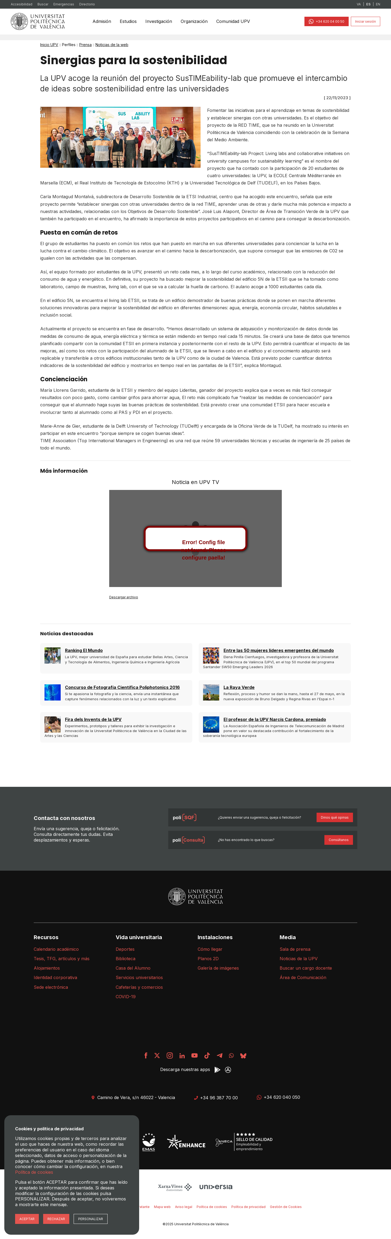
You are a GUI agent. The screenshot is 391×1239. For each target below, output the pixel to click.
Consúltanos (339, 840)
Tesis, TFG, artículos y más (62, 958)
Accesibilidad (21, 4)
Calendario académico (56, 949)
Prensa (85, 44)
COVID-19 (126, 996)
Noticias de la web (111, 44)
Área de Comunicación (303, 977)
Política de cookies (212, 1207)
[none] (102, 22)
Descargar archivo (123, 597)
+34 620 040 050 (278, 1097)
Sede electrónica (51, 987)
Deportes (125, 949)
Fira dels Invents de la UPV (93, 719)
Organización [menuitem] (194, 21)
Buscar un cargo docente (306, 968)
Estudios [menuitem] (129, 21)
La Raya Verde (239, 687)
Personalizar (90, 1219)
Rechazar (56, 1219)
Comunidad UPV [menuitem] (234, 21)
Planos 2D (208, 958)
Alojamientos (47, 968)
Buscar (42, 4)
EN (378, 4)
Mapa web (162, 1207)
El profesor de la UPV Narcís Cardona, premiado (275, 719)
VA (359, 4)
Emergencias (63, 4)
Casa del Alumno (133, 968)
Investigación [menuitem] (159, 21)
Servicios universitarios (139, 977)
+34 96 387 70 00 (216, 1097)
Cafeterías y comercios (139, 987)
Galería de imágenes (218, 968)
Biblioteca (125, 958)
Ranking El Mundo (84, 650)
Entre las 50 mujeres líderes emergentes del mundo (279, 650)
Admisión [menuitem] (102, 21)
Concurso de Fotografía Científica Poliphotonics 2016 (122, 687)
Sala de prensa (295, 949)
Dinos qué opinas (335, 817)
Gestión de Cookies (286, 1207)
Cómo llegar (210, 949)
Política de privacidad (248, 1207)
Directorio (87, 4)
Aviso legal (183, 1207)
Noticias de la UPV (299, 958)
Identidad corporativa (55, 977)
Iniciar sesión (365, 21)
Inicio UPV (49, 44)
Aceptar (27, 1219)
